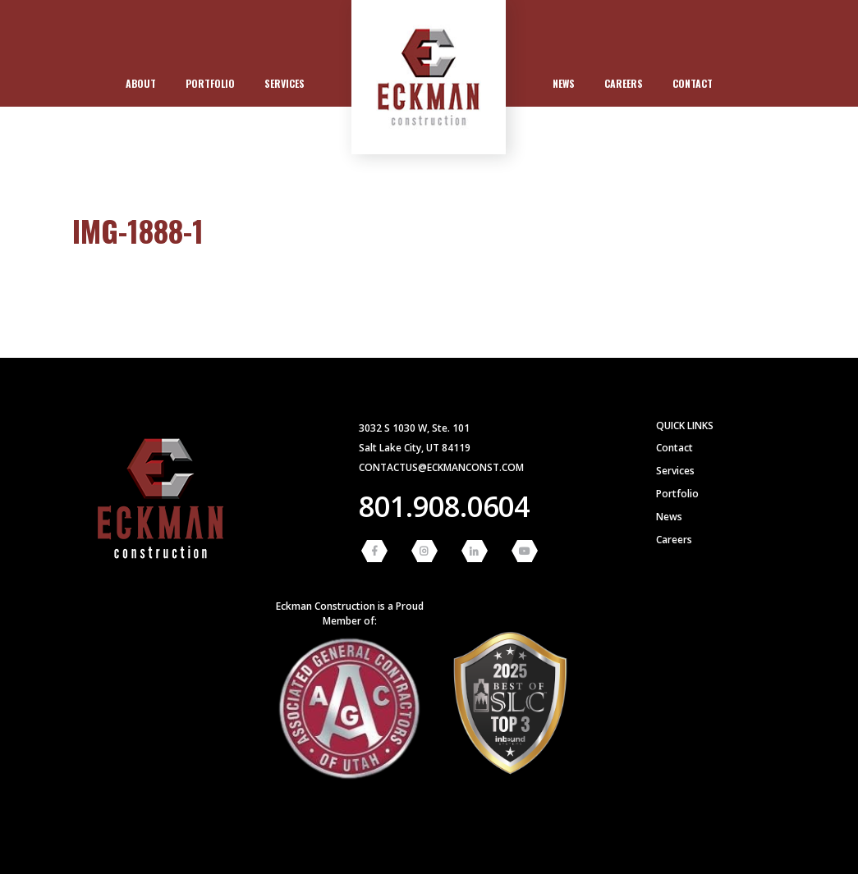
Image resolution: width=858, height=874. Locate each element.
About (141, 83)
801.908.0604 (444, 506)
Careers (623, 83)
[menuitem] (141, 84)
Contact (692, 83)
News (564, 83)
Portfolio (210, 83)
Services (284, 83)
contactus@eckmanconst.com (441, 467)
